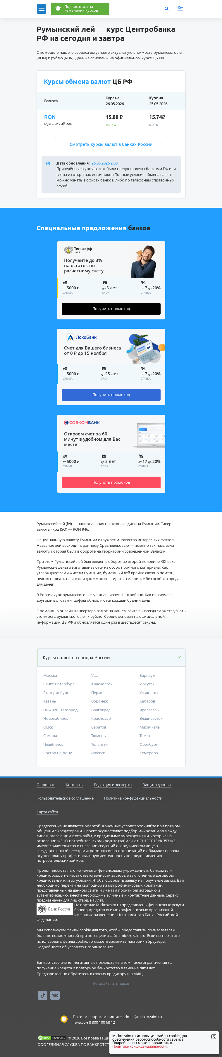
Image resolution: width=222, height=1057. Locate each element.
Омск (48, 727)
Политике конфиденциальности (139, 1046)
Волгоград (100, 709)
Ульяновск (149, 692)
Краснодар (101, 718)
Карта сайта (47, 811)
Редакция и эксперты (113, 784)
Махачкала (150, 727)
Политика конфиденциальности (133, 798)
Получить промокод (111, 308)
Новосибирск (55, 718)
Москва (50, 675)
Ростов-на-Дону (57, 752)
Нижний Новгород (60, 709)
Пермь (97, 692)
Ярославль (149, 709)
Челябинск (53, 744)
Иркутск (147, 683)
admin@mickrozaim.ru (142, 1016)
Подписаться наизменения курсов (76, 9)
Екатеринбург (56, 692)
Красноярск (102, 683)
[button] (111, 657)
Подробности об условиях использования (75, 946)
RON (50, 117)
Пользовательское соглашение (65, 798)
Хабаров (147, 701)
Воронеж (99, 701)
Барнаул (147, 675)
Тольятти (99, 744)
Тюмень (98, 735)
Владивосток (151, 718)
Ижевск (98, 752)
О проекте (46, 784)
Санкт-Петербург (58, 683)
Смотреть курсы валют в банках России (111, 144)
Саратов (98, 727)
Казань (49, 701)
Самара (50, 735)
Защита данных (157, 784)
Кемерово (149, 752)
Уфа (94, 675)
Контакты (74, 784)
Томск (145, 735)
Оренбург (149, 744)
